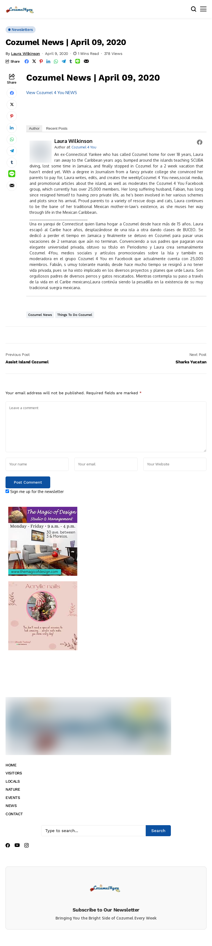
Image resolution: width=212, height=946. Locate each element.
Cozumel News (40, 315)
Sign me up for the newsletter (35, 491)
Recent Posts (56, 128)
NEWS (11, 805)
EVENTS (13, 797)
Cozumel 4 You (83, 147)
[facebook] (8, 845)
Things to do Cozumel (74, 315)
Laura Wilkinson (25, 53)
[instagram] (26, 845)
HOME (11, 765)
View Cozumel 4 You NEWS (51, 92)
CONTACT (14, 814)
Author (34, 128)
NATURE (13, 789)
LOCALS (13, 781)
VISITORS (14, 773)
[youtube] (17, 845)
